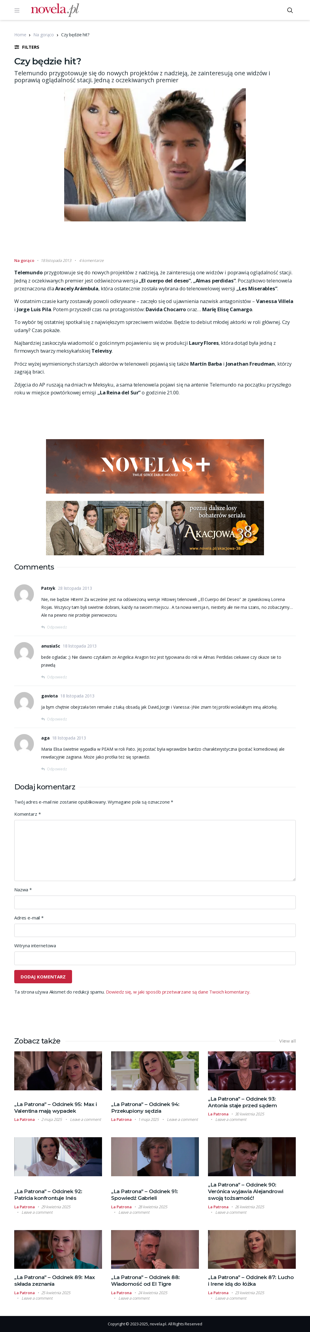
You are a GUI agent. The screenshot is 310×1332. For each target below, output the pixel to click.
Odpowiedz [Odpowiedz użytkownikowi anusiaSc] (57, 677)
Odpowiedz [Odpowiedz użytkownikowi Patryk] (57, 627)
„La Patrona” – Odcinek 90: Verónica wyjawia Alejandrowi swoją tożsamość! (245, 1191)
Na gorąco (43, 35)
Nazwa (23, 889)
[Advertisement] (155, 242)
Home (20, 35)
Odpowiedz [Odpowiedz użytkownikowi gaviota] (57, 719)
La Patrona (24, 1119)
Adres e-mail (29, 918)
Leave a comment (85, 1119)
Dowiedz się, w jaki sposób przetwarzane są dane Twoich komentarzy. (178, 992)
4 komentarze (91, 260)
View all (287, 1041)
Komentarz (27, 814)
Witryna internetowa (35, 945)
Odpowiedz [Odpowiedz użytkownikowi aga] (57, 769)
